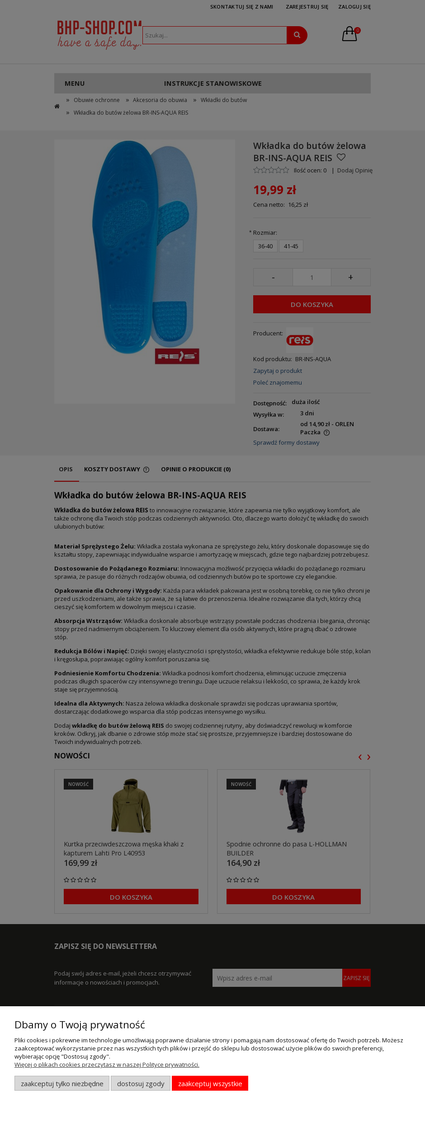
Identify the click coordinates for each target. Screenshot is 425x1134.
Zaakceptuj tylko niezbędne (62, 1083)
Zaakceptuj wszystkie (210, 1083)
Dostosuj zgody (140, 1083)
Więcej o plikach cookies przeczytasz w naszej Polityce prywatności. (106, 1064)
